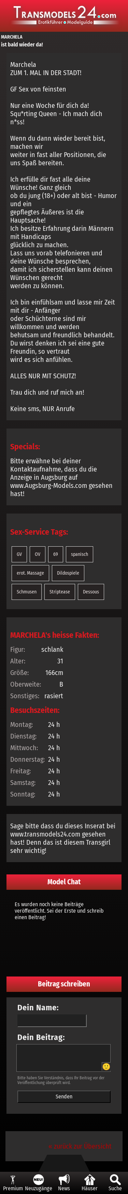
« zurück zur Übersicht (80, 1146)
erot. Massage (30, 573)
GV (19, 554)
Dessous (91, 592)
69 (55, 554)
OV (37, 554)
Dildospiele (68, 573)
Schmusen (27, 592)
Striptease (59, 592)
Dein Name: (38, 1007)
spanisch (79, 554)
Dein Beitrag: (41, 1037)
